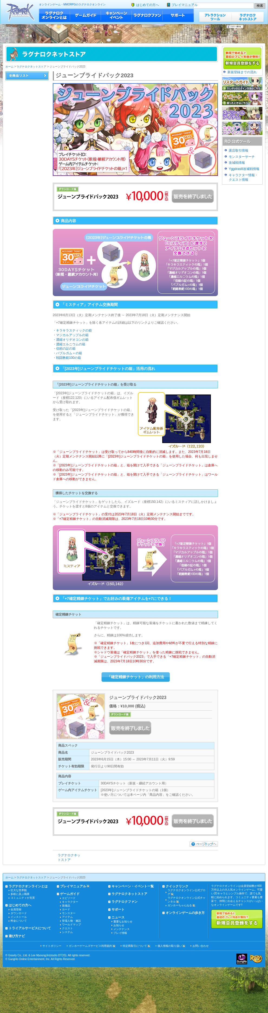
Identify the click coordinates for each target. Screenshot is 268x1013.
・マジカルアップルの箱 (71, 335)
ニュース (118, 917)
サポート (178, 15)
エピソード (69, 898)
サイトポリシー (52, 945)
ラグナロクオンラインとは (54, 15)
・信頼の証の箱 (64, 348)
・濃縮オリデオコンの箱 (71, 340)
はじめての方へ (147, 5)
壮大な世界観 (19, 890)
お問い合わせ (200, 945)
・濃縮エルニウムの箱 (69, 344)
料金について (19, 920)
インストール (19, 916)
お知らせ (118, 925)
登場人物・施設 (71, 920)
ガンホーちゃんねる (180, 905)
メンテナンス (121, 929)
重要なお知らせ (122, 921)
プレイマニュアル (185, 5)
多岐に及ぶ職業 (20, 893)
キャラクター (70, 901)
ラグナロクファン (147, 15)
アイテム (67, 916)
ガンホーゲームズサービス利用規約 (90, 945)
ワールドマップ (71, 924)
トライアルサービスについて (30, 928)
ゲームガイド (85, 15)
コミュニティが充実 (23, 897)
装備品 (66, 905)
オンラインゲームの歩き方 (185, 913)
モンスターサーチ (242, 157)
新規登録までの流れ (242, 72)
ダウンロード (19, 913)
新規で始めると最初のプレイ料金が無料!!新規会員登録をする (237, 919)
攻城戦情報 (237, 163)
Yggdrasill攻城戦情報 (244, 169)
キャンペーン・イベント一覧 (133, 886)
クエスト (67, 928)
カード (66, 909)
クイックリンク (177, 886)
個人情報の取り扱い (170, 945)
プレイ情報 (120, 932)
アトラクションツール (215, 17)
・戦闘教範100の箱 (67, 358)
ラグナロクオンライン (20, 12)
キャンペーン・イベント (116, 15)
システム (67, 932)
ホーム (9, 66)
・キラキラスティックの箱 (72, 330)
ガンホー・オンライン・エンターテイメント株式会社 (241, 959)
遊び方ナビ (17, 936)
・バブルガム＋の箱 (67, 353)
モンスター (69, 913)
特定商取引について (135, 945)
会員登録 (16, 909)
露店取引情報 (238, 150)
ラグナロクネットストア (247, 17)
